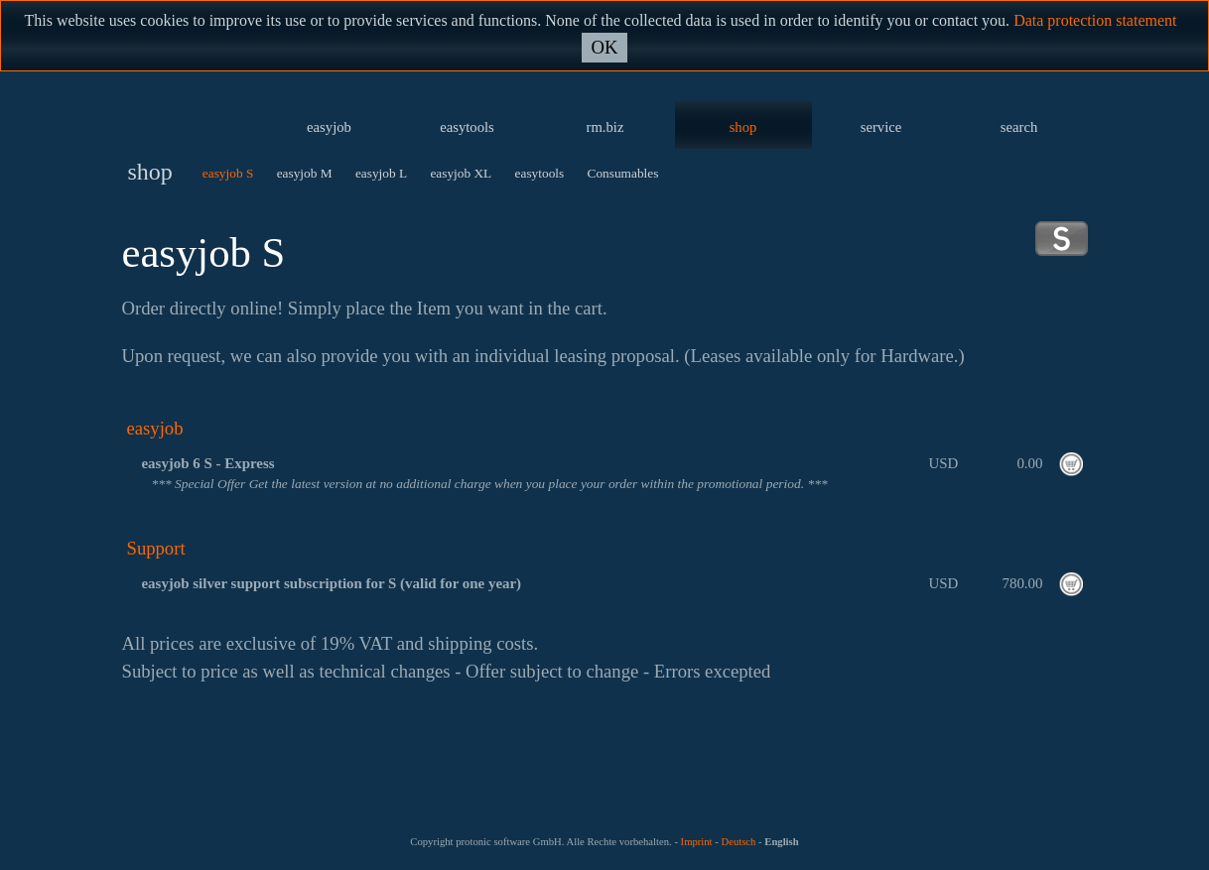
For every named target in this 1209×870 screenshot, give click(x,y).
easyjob (329, 127)
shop (743, 127)
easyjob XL (460, 173)
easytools (467, 127)
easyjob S (227, 173)
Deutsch (738, 841)
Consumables (623, 173)
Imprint (697, 841)
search (1019, 127)
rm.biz (605, 127)
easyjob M (305, 173)
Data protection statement (1094, 20)
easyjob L (381, 173)
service (881, 127)
